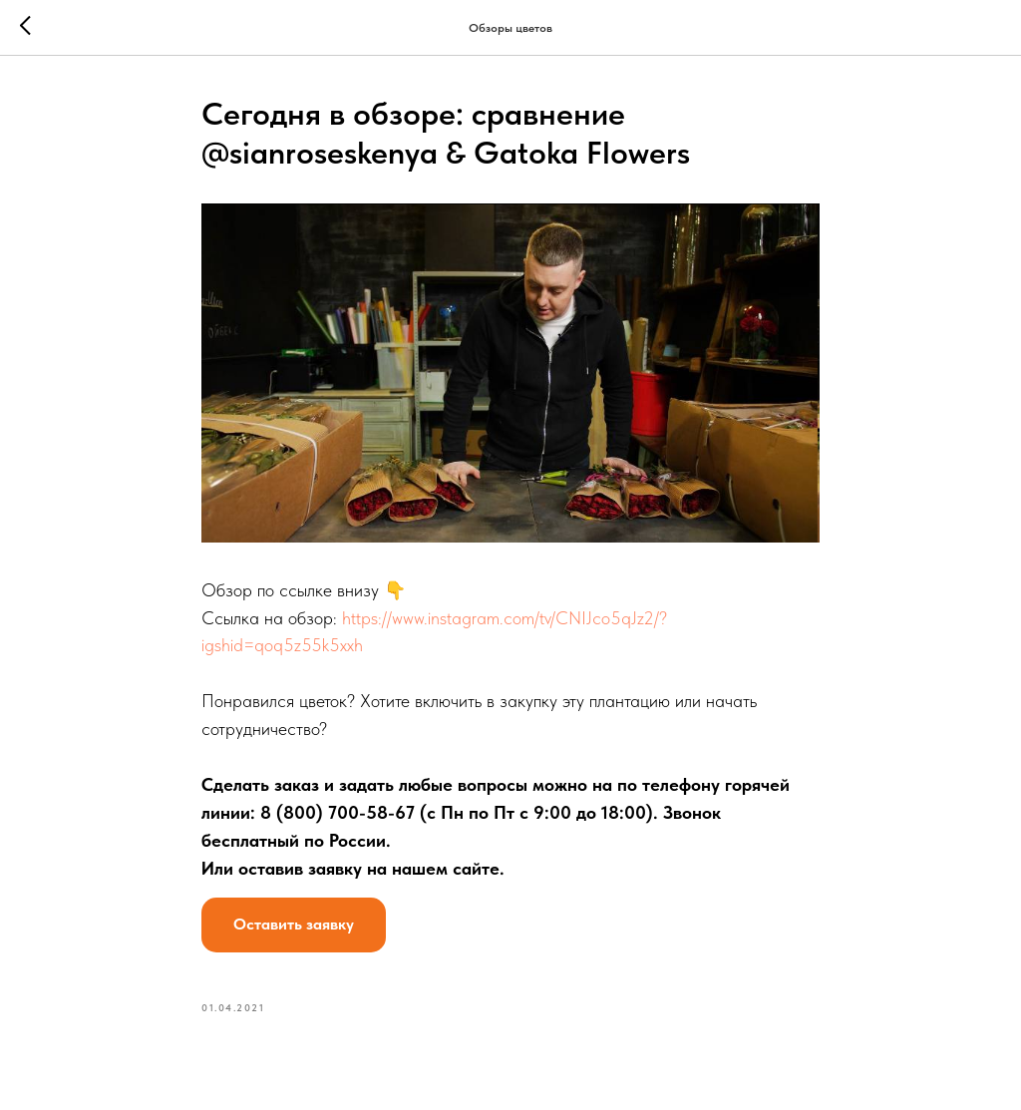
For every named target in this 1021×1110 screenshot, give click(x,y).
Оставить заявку (293, 924)
